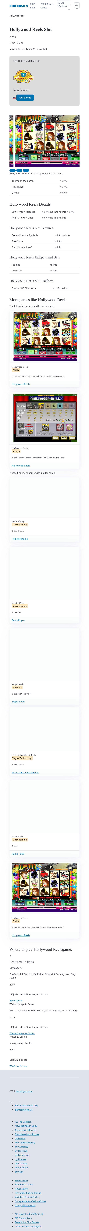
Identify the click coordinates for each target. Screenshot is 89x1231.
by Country (21, 1163)
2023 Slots (33, 5)
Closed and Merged (25, 1130)
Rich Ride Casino (24, 1184)
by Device (20, 1138)
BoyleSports (16, 1000)
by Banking (21, 1150)
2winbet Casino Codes (27, 1197)
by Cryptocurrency (25, 1142)
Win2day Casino (18, 1066)
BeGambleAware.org (26, 1105)
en (76, 5)
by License (20, 1159)
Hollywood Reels (21, 384)
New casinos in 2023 (26, 1125)
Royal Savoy (21, 1188)
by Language (22, 1155)
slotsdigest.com (24, 1091)
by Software (21, 1167)
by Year (19, 1171)
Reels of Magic (20, 538)
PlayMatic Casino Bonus (28, 1192)
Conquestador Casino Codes (30, 1201)
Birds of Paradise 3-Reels (25, 772)
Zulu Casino (21, 1180)
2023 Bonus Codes (47, 5)
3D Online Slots (23, 1218)
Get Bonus (25, 97)
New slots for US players (28, 1226)
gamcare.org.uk (23, 1109)
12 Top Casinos (23, 1121)
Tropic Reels (18, 701)
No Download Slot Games (29, 1213)
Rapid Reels (18, 853)
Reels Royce (18, 620)
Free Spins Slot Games (27, 1222)
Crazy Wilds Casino (25, 1205)
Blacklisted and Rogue (27, 1134)
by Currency (21, 1146)
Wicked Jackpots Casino (22, 1033)
